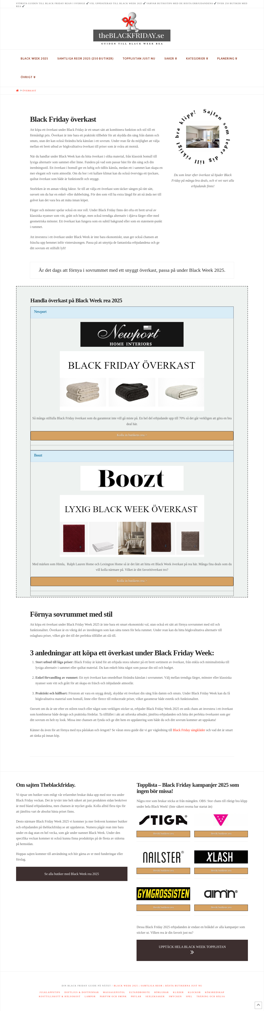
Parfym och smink (113, 996)
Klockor (194, 992)
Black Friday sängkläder (189, 730)
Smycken (175, 996)
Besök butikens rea (163, 833)
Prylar (136, 996)
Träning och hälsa (211, 996)
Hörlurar (161, 992)
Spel (189, 996)
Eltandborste (139, 992)
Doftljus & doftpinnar (82, 992)
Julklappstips (50, 992)
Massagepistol (114, 992)
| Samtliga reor (150, 986)
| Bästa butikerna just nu (182, 986)
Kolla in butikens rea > (132, 435)
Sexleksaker (155, 996)
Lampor (90, 996)
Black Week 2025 (126, 986)
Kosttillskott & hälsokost (59, 996)
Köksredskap (215, 992)
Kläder (178, 992)
